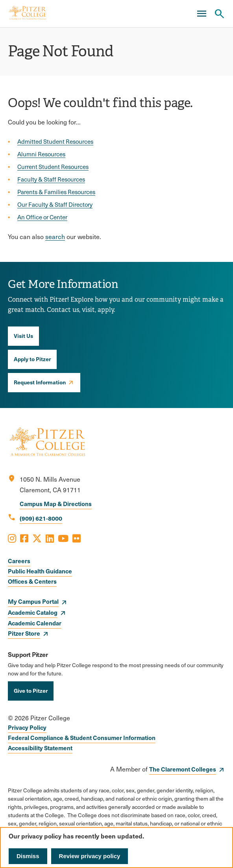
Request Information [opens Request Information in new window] (40, 382)
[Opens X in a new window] (37, 538)
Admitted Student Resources (55, 141)
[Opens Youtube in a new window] (63, 538)
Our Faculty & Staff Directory (54, 204)
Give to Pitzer (31, 690)
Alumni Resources (41, 154)
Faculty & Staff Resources (51, 179)
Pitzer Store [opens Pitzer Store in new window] (24, 633)
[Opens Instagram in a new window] (12, 538)
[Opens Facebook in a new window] (24, 538)
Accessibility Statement (40, 748)
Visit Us (23, 335)
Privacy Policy (27, 727)
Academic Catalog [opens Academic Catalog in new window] (32, 612)
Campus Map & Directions (56, 503)
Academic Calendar (34, 623)
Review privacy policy (89, 856)
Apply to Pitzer (32, 359)
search (55, 236)
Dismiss (28, 856)
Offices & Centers (32, 581)
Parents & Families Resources (56, 192)
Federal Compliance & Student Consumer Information (81, 737)
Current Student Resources (53, 167)
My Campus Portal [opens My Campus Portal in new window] (33, 601)
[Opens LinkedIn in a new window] (50, 538)
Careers (19, 560)
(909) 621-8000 (41, 518)
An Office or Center (42, 217)
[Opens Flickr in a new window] (76, 538)
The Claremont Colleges (182, 769)
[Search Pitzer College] (219, 13)
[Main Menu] (201, 13)
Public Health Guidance (40, 571)
